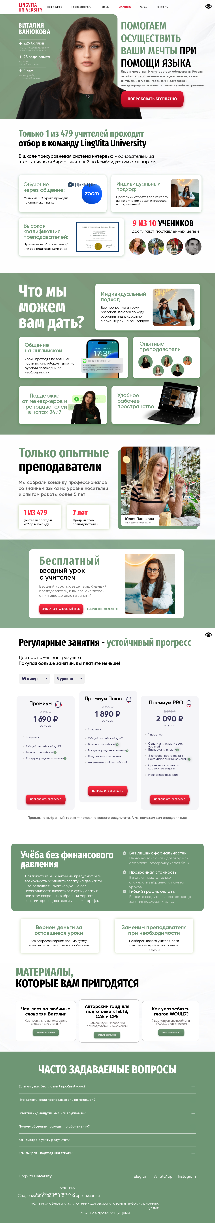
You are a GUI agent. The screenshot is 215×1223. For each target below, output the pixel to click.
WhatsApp (163, 1177)
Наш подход (54, 7)
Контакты (162, 7)
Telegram (140, 1177)
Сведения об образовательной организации (59, 1196)
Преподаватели (81, 7)
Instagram (187, 1177)
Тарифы (104, 7)
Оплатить (125, 7)
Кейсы (143, 7)
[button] (152, 100)
